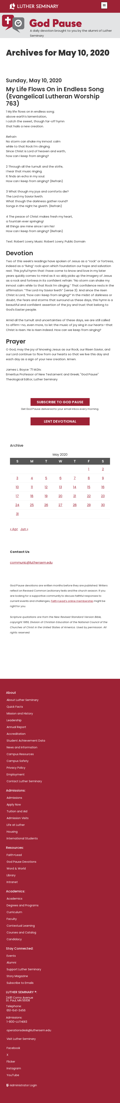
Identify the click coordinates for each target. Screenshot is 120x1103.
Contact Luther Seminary (24, 781)
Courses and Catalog (21, 932)
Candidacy (14, 939)
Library (11, 875)
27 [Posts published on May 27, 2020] (60, 505)
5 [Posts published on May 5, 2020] (46, 478)
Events (11, 956)
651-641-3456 (16, 1010)
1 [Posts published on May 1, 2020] (88, 469)
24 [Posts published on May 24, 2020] (17, 505)
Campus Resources (20, 754)
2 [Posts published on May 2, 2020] (103, 469)
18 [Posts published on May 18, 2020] (31, 496)
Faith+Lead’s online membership (72, 601)
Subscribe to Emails (20, 983)
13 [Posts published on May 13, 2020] (60, 487)
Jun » (24, 529)
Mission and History (20, 713)
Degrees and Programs (23, 905)
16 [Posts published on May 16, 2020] (102, 487)
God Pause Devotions (21, 862)
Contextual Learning (21, 926)
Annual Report (16, 727)
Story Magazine (17, 976)
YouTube (13, 1075)
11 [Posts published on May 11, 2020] (32, 487)
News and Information (22, 747)
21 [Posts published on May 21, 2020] (74, 496)
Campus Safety (18, 761)
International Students (22, 838)
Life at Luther (16, 825)
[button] (104, 5)
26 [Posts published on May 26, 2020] (46, 505)
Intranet (12, 882)
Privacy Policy (16, 768)
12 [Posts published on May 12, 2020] (46, 487)
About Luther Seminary (23, 700)
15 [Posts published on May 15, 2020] (88, 487)
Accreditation (16, 734)
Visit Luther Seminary (21, 1039)
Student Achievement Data (26, 741)
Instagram (14, 1068)
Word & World (16, 868)
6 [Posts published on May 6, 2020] (60, 478)
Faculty (12, 919)
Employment (16, 774)
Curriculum (14, 912)
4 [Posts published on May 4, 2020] (32, 478)
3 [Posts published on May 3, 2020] (17, 478)
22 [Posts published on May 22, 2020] (89, 496)
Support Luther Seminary (24, 969)
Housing (12, 832)
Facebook (13, 1048)
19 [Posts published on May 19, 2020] (46, 496)
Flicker (11, 1062)
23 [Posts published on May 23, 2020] (103, 496)
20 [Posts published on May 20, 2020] (60, 496)
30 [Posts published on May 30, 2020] (103, 505)
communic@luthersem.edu (31, 562)
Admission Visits (18, 818)
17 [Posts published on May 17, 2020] (17, 496)
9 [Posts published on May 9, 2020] (103, 478)
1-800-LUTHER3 (17, 1022)
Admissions (14, 798)
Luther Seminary (51, 6)
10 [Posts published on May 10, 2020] (17, 487)
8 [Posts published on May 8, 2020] (89, 478)
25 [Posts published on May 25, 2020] (32, 505)
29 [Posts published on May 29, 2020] (89, 505)
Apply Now (14, 805)
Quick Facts (15, 707)
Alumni (11, 963)
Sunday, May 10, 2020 (34, 80)
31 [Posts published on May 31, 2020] (17, 514)
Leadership (14, 720)
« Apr (14, 529)
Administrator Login (23, 1085)
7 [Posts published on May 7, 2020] (75, 478)
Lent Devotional (60, 421)
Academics (14, 899)
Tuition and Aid (17, 811)
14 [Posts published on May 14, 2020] (74, 487)
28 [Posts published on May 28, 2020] (75, 505)
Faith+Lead (14, 855)
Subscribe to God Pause (60, 401)
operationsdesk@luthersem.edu (29, 1030)
